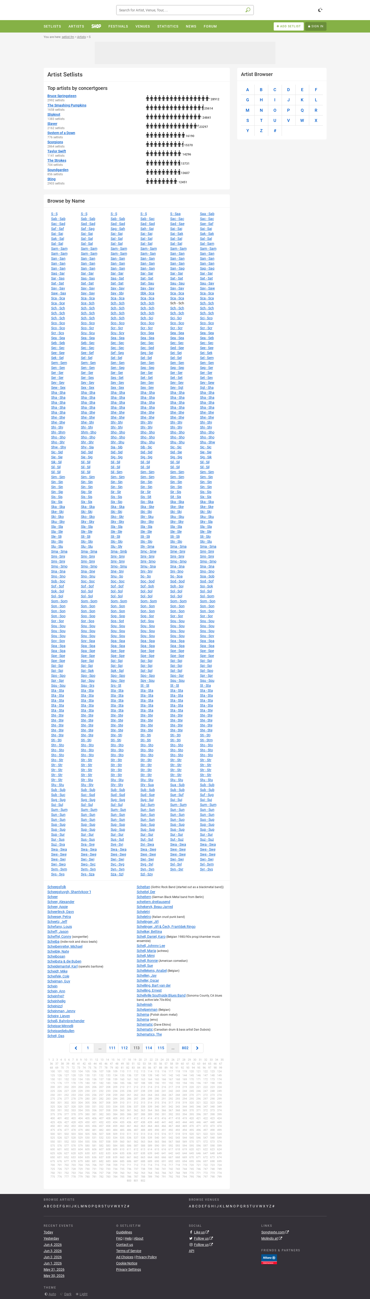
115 (161, 1048)
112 (124, 1048)
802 (185, 1048)
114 (148, 1048)
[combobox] (185, 10)
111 (112, 1048)
